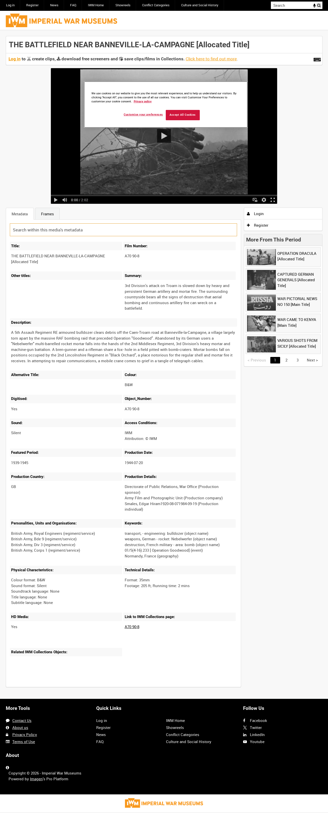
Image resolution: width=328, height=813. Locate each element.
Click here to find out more (211, 59)
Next (312, 359)
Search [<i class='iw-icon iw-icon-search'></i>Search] (319, 5)
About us (20, 727)
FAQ (73, 5)
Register (32, 5)
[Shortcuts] (317, 58)
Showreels (122, 5)
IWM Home (96, 5)
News (54, 5)
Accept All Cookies (183, 114)
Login (255, 213)
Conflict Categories (156, 5)
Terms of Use (23, 741)
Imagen (36, 778)
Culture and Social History (199, 5)
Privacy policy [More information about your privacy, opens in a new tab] (143, 101)
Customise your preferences (143, 114)
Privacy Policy (24, 734)
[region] (166, 104)
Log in (10, 5)
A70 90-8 (132, 626)
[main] (164, 364)
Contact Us (21, 720)
